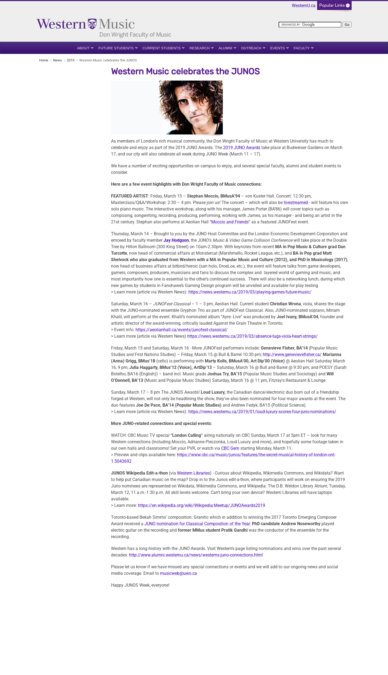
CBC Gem (230, 448)
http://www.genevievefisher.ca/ (292, 354)
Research (199, 48)
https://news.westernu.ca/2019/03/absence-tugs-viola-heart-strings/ (252, 336)
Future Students (116, 48)
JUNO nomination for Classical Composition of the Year (197, 523)
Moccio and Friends (230, 221)
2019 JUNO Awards (241, 147)
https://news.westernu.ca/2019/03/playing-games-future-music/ (249, 292)
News (57, 60)
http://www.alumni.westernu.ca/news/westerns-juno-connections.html (196, 555)
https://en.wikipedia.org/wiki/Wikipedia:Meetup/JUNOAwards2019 (201, 505)
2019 (70, 60)
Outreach (251, 48)
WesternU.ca (304, 5)
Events (277, 48)
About (83, 48)
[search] (310, 24)
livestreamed (296, 202)
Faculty (302, 48)
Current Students (162, 48)
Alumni (225, 48)
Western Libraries (193, 473)
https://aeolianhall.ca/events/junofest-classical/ (182, 329)
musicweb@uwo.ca (178, 573)
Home (43, 60)
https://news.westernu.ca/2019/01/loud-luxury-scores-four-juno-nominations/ (262, 411)
